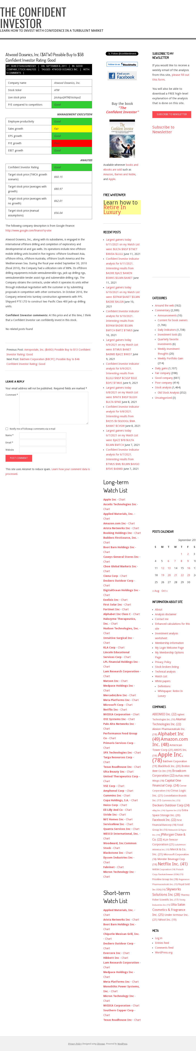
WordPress (122, 1043)
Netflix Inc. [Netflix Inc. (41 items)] (173, 863)
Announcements (167, 315)
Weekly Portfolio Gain (170, 358)
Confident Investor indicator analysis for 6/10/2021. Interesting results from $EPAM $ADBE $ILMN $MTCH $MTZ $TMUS (122, 321)
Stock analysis (27, 69)
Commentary (162, 310)
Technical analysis (165, 671)
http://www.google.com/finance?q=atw (28, 230)
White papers (162, 681)
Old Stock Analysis (168, 392)
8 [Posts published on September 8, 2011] (181, 561)
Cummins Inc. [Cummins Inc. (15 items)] (171, 800)
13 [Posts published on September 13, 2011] (169, 568)
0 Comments (14, 73)
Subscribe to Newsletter (163, 129)
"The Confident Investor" (122, 110)
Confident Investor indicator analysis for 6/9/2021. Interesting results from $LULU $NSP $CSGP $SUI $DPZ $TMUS (122, 373)
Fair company (163, 373)
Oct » (165, 590)
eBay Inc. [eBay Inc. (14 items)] (158, 810)
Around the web (164, 305)
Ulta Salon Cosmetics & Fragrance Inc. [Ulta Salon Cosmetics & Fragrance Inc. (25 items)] (168, 910)
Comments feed (164, 947)
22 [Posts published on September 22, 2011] (182, 575)
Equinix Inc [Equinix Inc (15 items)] (173, 810)
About (158, 609)
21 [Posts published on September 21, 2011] (175, 575)
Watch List (161, 676)
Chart (122, 499)
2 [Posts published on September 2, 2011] (188, 553)
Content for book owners (172, 320)
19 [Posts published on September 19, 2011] (162, 575)
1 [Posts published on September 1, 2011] (181, 553)
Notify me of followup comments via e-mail (32, 429)
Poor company (163, 382)
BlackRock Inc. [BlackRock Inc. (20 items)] (169, 766)
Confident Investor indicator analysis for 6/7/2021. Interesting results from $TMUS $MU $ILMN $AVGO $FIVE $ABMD (122, 459)
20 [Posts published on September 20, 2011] (169, 575)
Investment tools (167, 334)
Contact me (161, 619)
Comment (12, 395)
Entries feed (162, 942)
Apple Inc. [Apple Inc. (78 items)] (167, 757)
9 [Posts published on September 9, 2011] (188, 561)
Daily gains (161, 368)
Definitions (164, 686)
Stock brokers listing (167, 666)
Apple (112, 179)
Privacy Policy (163, 662)
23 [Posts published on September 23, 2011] (188, 575)
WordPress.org (163, 952)
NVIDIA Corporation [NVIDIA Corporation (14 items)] (164, 869)
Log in (158, 938)
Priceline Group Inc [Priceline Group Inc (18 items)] (165, 879)
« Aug (155, 590)
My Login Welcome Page (169, 647)
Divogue (101, 1043)
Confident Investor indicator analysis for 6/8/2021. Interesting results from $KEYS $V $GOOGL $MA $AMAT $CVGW (122, 416)
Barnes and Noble (124, 174)
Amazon (108, 174)
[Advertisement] (167, 209)
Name (10, 435)
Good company (164, 377)
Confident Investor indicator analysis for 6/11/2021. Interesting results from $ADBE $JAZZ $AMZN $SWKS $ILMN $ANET (122, 268)
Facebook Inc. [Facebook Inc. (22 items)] (164, 820)
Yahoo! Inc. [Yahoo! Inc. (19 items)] (167, 919)
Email (9, 442)
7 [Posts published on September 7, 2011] (175, 561)
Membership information (169, 642)
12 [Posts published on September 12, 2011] (162, 568)
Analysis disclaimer (165, 614)
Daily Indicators (167, 329)
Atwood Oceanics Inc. (65, 69)
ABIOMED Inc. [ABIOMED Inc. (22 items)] (164, 714)
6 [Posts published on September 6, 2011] (168, 561)
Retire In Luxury (114, 209)
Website (10, 450)
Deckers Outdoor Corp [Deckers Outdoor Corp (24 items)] (170, 805)
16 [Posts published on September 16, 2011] (188, 568)
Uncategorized (163, 397)
